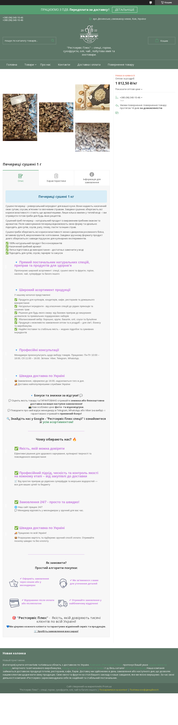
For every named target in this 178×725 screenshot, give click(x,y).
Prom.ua (107, 686)
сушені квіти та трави (91, 668)
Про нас (45, 64)
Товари (29, 64)
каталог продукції (135, 668)
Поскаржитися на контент (113, 689)
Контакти (64, 64)
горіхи (73, 668)
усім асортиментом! (58, 422)
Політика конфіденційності (144, 689)
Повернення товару (121, 64)
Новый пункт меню (14, 660)
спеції (65, 668)
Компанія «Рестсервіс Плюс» (106, 664)
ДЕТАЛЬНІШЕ (124, 10)
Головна (11, 64)
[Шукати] (52, 40)
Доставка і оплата (88, 64)
